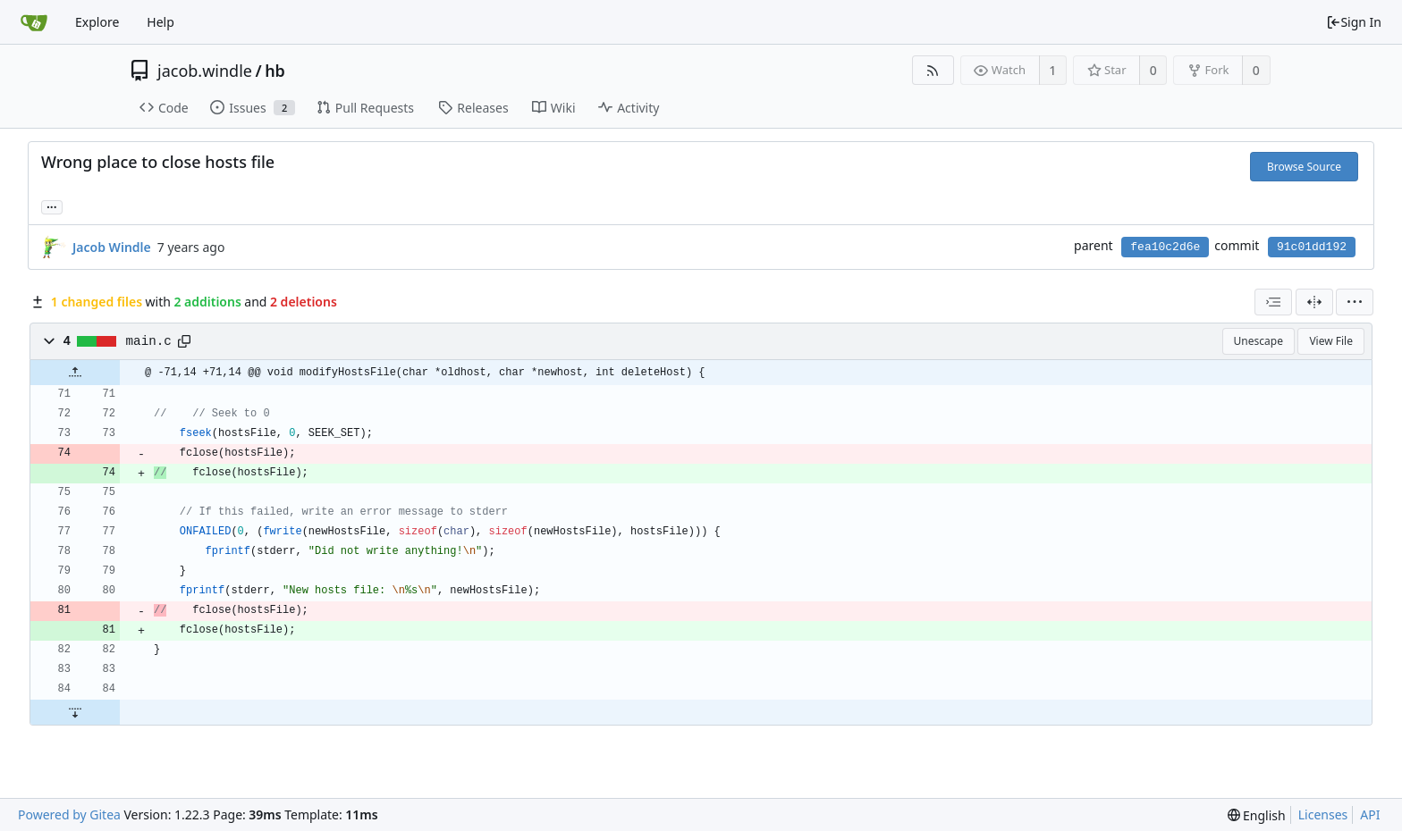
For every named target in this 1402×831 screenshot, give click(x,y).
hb (275, 71)
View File (1331, 340)
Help (160, 21)
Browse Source (1304, 166)
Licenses (1323, 814)
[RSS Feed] (933, 70)
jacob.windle (204, 71)
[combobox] (1273, 302)
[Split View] (1314, 302)
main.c (149, 341)
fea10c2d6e (1165, 247)
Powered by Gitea (69, 814)
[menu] (1354, 302)
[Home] (34, 22)
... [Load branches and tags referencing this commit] (51, 206)
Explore (97, 21)
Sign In (1353, 21)
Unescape (1258, 340)
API (1370, 814)
